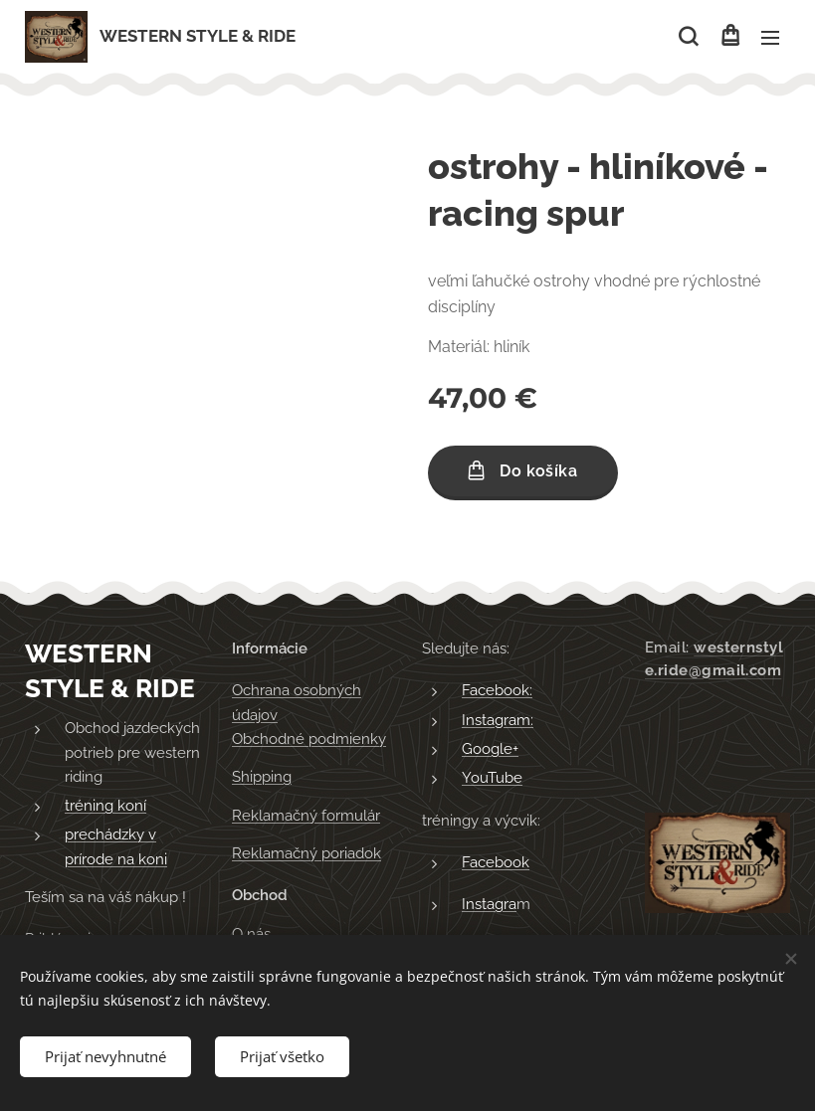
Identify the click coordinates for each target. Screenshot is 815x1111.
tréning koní (105, 806)
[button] (688, 37)
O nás (251, 933)
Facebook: (497, 690)
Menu (770, 38)
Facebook (495, 862)
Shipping (262, 777)
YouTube (492, 778)
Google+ (490, 749)
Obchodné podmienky (309, 739)
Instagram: (497, 719)
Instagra (489, 904)
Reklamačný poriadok (306, 853)
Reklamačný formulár (306, 815)
